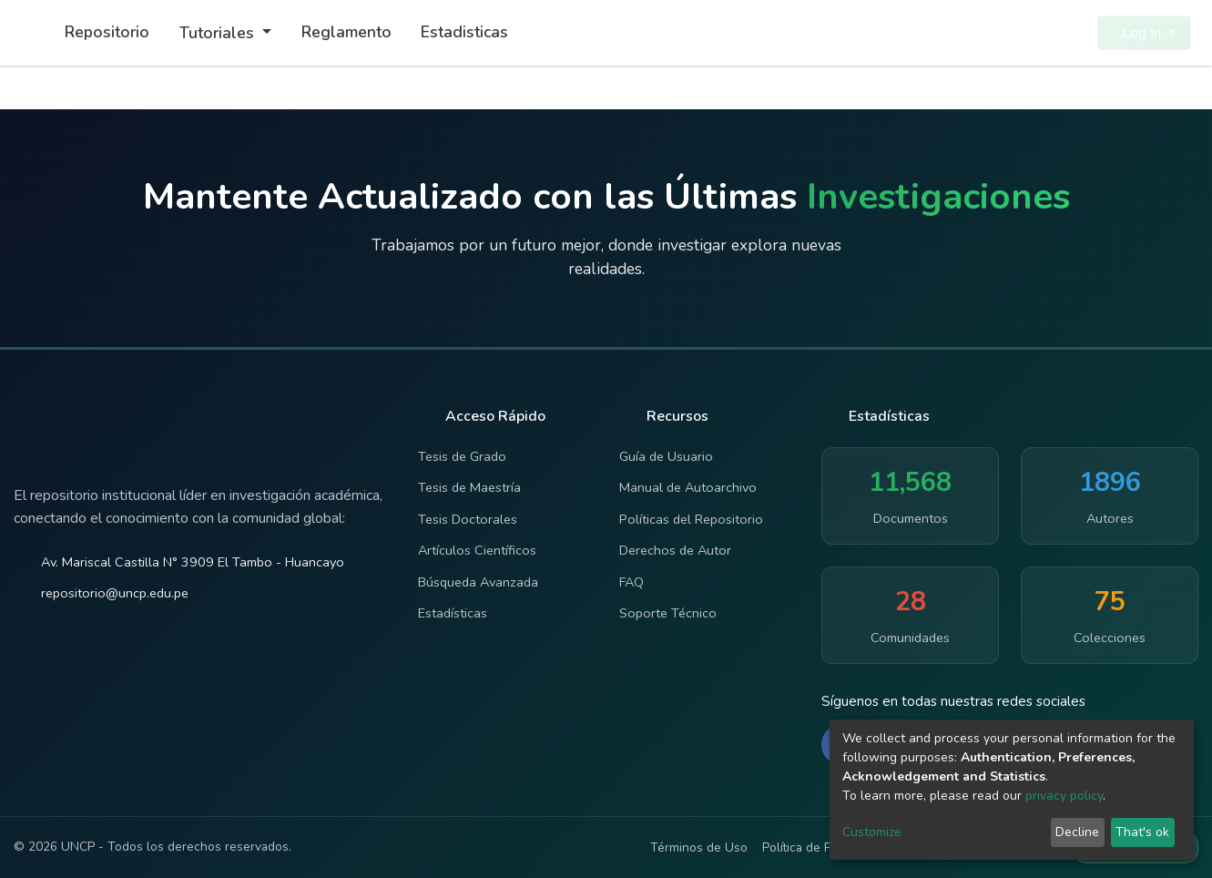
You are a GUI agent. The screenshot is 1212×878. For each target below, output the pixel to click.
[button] (1072, 32)
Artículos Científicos (477, 550)
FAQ (631, 582)
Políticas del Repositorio (691, 519)
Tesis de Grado (462, 456)
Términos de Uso (699, 847)
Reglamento (346, 32)
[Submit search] (1039, 32)
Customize (871, 832)
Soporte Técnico (668, 613)
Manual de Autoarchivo (688, 487)
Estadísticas (452, 613)
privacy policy (1064, 795)
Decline (1077, 832)
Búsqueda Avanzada (478, 582)
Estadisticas (464, 32)
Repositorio (107, 32)
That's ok (1142, 832)
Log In (1139, 33)
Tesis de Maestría (469, 487)
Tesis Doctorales (467, 519)
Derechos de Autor (675, 550)
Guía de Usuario (666, 456)
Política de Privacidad (821, 847)
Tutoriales (219, 33)
